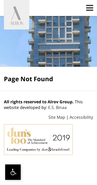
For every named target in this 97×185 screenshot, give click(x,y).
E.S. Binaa (57, 107)
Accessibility (81, 117)
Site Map (56, 117)
